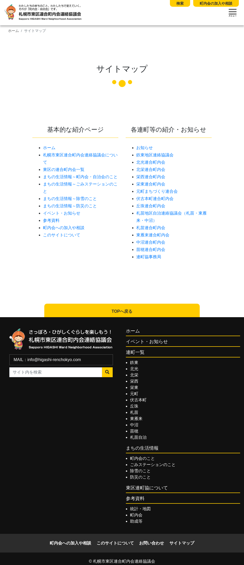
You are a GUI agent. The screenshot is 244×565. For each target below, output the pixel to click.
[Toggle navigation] (232, 13)
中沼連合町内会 (150, 242)
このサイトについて (61, 235)
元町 (134, 393)
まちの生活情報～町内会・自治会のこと (80, 177)
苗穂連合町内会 (150, 249)
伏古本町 (138, 400)
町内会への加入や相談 (63, 227)
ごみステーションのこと (153, 464)
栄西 (134, 381)
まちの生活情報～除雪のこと (70, 198)
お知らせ (144, 147)
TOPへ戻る (122, 311)
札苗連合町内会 (150, 227)
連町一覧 (135, 352)
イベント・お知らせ (61, 213)
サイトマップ (181, 543)
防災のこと (140, 477)
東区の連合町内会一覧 (63, 169)
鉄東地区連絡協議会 (155, 155)
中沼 (134, 425)
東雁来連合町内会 (152, 235)
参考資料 (51, 220)
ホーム (13, 31)
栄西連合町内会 (150, 177)
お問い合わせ (151, 543)
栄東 (134, 387)
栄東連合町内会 (150, 184)
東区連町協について (147, 487)
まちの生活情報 (142, 448)
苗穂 (134, 431)
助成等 (136, 521)
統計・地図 (140, 509)
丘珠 (134, 406)
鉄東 (134, 362)
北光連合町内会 (150, 162)
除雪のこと (140, 471)
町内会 (136, 515)
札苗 (134, 412)
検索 (180, 3)
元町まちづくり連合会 (157, 191)
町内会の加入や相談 (216, 3)
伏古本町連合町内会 (155, 198)
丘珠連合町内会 (150, 206)
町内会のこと (142, 458)
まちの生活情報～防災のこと (70, 206)
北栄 (134, 375)
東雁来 (136, 418)
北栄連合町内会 (150, 169)
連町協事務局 (148, 257)
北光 (134, 369)
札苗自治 (138, 437)
